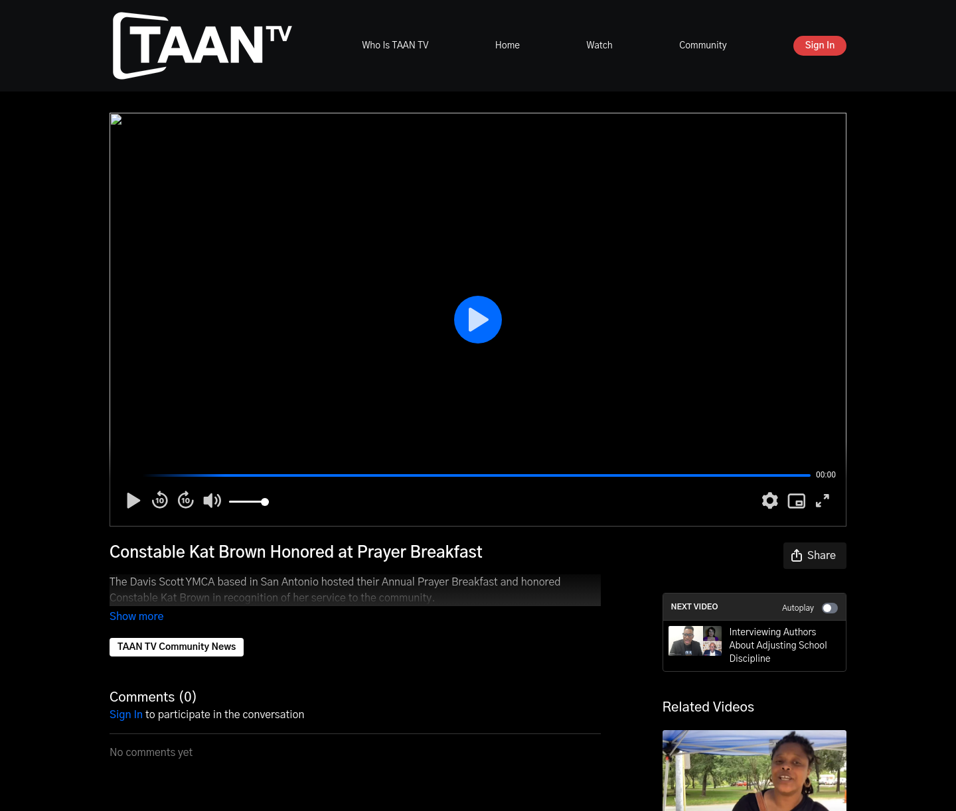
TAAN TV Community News (177, 628)
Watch (599, 45)
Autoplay (810, 608)
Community (702, 45)
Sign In (820, 45)
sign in (126, 696)
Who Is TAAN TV (395, 45)
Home (507, 45)
